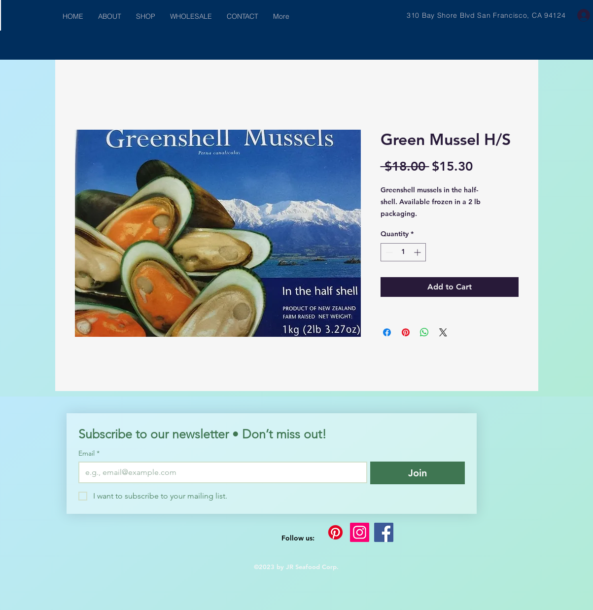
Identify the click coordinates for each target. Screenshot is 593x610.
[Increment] (418, 252)
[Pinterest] (335, 532)
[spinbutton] (403, 252)
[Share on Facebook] (387, 332)
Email (89, 453)
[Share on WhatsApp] (424, 332)
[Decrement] (388, 252)
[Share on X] (443, 332)
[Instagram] (359, 532)
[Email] (220, 472)
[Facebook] (383, 532)
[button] (146, 16)
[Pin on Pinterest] (406, 332)
